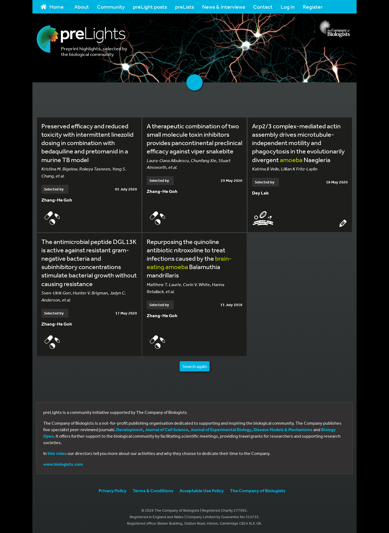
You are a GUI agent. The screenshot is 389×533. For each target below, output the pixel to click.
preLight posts (150, 7)
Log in (288, 7)
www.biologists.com (63, 464)
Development (129, 429)
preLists (184, 7)
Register (313, 7)
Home (52, 7)
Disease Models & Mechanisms (283, 429)
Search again (194, 366)
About (81, 7)
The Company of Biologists (257, 490)
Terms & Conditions (153, 490)
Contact (263, 7)
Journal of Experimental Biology (220, 429)
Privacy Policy (112, 490)
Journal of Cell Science (166, 429)
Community (111, 7)
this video (57, 453)
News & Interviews (223, 7)
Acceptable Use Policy (201, 490)
